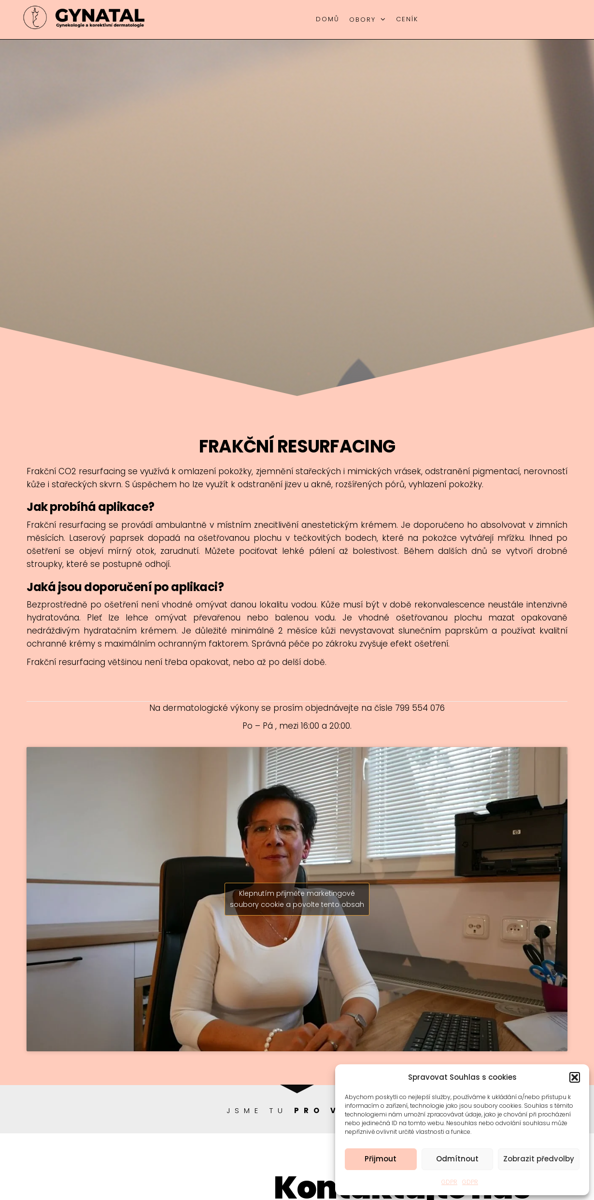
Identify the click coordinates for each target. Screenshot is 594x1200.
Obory (362, 19)
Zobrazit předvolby (538, 1159)
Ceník (407, 19)
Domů (327, 19)
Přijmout (380, 1159)
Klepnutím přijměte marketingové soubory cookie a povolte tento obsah (297, 899)
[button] (575, 1077)
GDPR (449, 1182)
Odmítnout (457, 1159)
